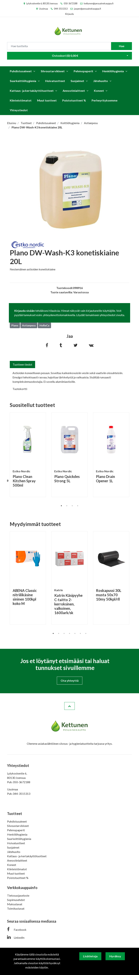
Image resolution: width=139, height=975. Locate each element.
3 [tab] (72, 506)
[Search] (59, 46)
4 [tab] (77, 506)
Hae (121, 46)
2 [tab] (67, 506)
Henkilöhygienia (113, 71)
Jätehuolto (100, 81)
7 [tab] (86, 633)
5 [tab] (75, 633)
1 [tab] (61, 506)
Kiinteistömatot (20, 100)
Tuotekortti (19, 389)
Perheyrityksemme (104, 100)
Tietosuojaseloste (18, 895)
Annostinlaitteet (74, 90)
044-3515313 (61, 8)
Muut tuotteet (47, 100)
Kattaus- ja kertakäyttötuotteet (32, 90)
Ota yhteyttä (70, 680)
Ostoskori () (65, 55)
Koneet (99, 90)
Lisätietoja (90, 956)
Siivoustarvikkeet (53, 71)
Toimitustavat (15, 908)
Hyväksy (115, 956)
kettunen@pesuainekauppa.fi (98, 3)
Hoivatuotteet (55, 81)
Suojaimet (77, 81)
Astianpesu (29, 325)
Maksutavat (14, 904)
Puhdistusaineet (21, 71)
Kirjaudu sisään (24, 310)
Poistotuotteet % (74, 100)
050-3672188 (70, 3)
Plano (14, 325)
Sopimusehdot (16, 899)
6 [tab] (80, 633)
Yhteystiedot (19, 110)
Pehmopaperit (83, 71)
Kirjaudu (69, 13)
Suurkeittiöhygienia (23, 81)
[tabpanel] (28, 454)
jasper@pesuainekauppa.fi (87, 8)
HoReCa (44, 325)
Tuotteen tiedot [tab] (22, 364)
